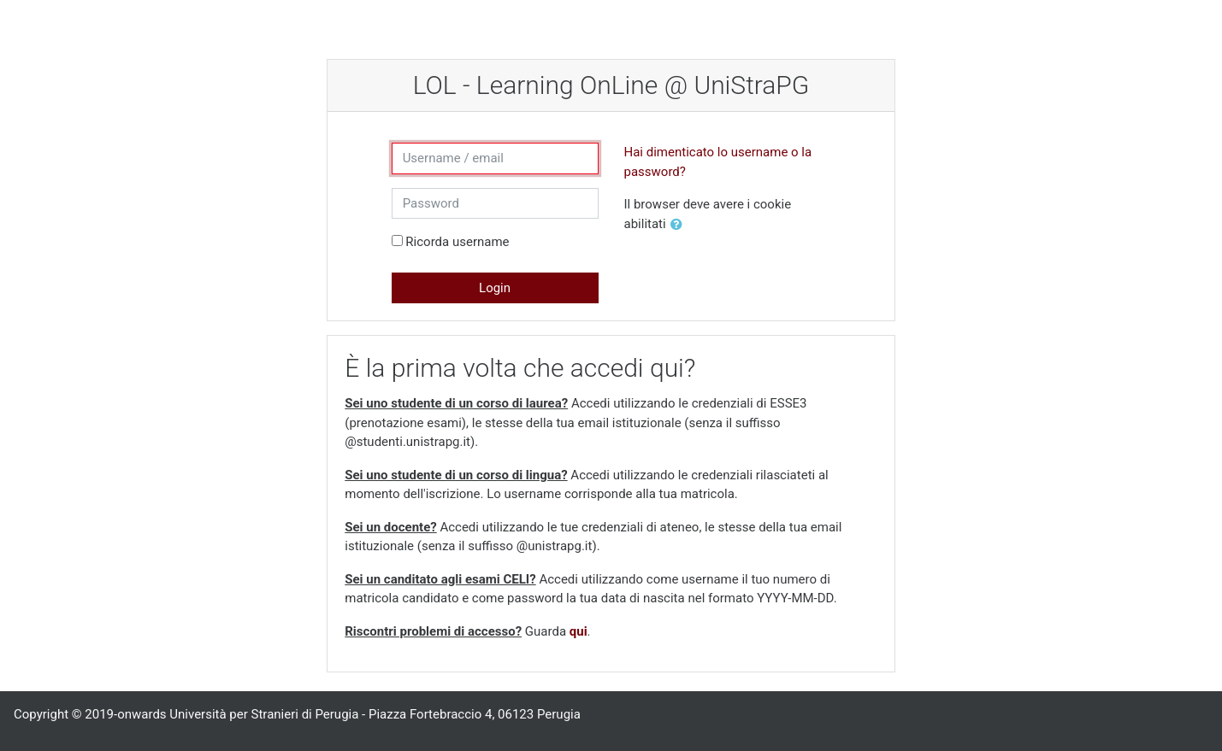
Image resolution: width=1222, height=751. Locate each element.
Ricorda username (457, 241)
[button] (680, 225)
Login (495, 288)
